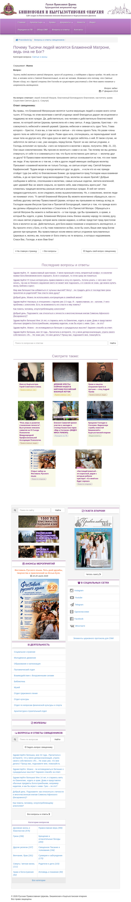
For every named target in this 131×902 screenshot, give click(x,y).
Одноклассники (79, 612)
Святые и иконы (39, 57)
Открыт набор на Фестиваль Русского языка (40, 473)
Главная (22, 22)
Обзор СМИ (42, 30)
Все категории (38, 880)
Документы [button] (66, 22)
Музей (17, 687)
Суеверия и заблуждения (50, 857)
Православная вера (51, 828)
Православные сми (28, 390)
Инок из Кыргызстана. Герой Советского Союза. (30, 385)
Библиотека (19, 681)
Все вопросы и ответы (38, 814)
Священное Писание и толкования (49, 848)
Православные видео (97, 395)
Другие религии (23, 847)
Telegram (76, 605)
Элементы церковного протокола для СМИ (93, 638)
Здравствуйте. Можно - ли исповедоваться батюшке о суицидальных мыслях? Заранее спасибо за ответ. (63, 328)
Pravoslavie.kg (24, 40)
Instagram (77, 590)
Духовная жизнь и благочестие (21, 829)
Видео (93, 22)
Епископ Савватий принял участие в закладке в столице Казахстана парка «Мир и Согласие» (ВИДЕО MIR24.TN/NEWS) (65, 428)
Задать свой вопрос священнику (99, 251)
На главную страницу (26, 251)
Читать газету (93, 574)
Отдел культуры (21, 699)
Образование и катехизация (27, 664)
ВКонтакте (77, 626)
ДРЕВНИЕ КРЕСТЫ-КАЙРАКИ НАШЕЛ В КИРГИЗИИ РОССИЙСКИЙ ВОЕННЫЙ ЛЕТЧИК (65, 388)
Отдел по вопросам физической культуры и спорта (38, 705)
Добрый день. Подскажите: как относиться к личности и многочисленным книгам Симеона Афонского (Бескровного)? (38, 795)
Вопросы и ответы (61, 30)
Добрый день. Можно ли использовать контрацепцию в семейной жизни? (47, 297)
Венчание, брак (23, 855)
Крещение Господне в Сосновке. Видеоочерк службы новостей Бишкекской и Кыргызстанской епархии (99, 428)
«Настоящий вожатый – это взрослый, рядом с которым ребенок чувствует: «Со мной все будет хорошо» (87, 476)
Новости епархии (38, 479)
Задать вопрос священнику (39, 747)
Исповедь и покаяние (51, 872)
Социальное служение (24, 652)
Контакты (78, 30)
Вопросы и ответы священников (49, 40)
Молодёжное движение (25, 658)
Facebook (76, 619)
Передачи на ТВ (25, 30)
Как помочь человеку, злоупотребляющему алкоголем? (39, 309)
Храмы (52, 22)
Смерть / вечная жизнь (24, 865)
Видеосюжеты (95, 436)
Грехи (18, 836)
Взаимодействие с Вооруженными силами (34, 675)
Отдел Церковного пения (26, 693)
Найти (113, 343)
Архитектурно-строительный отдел (30, 711)
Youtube (76, 598)
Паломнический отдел (24, 669)
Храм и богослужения (23, 873)
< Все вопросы (49, 251)
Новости (81, 22)
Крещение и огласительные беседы (49, 839)
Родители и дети (49, 864)
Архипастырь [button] (37, 22)
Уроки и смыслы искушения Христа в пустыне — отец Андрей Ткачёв (98, 388)
